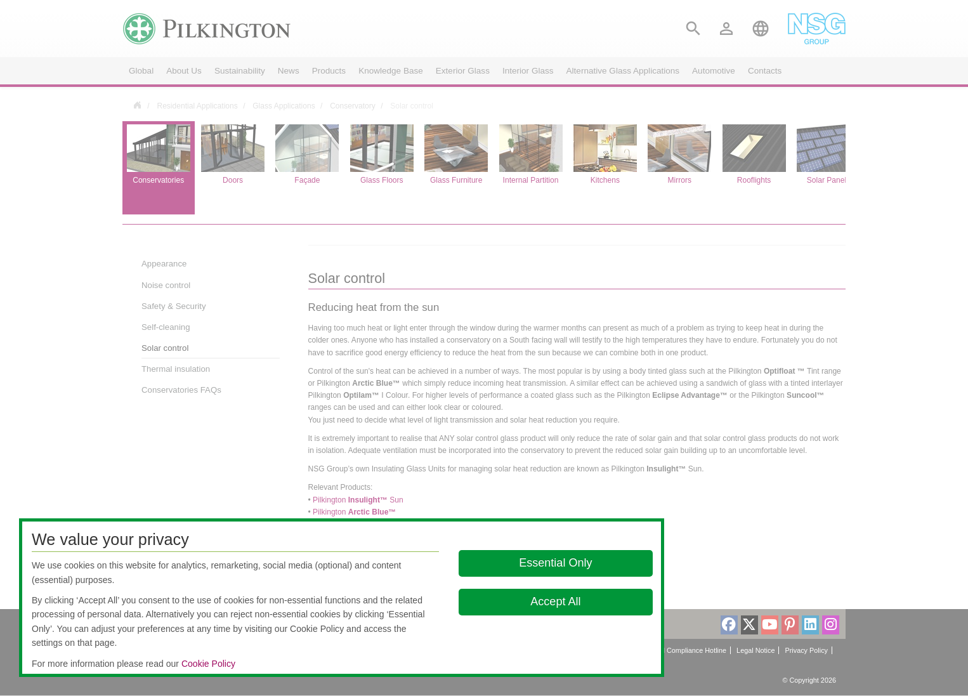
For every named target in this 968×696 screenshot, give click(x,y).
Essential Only (555, 562)
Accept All (555, 601)
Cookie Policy (208, 664)
